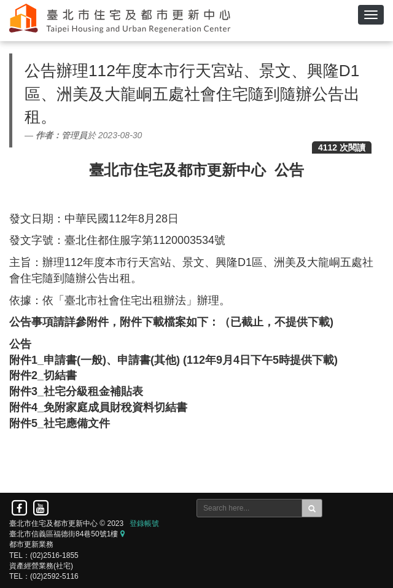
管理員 (74, 135)
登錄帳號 (144, 523)
